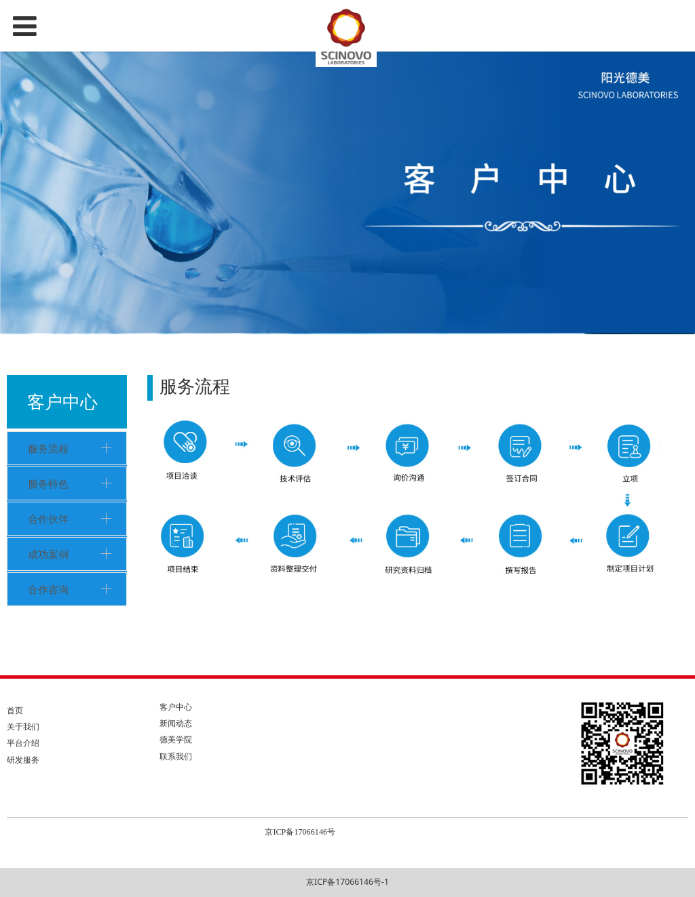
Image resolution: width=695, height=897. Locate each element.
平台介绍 (23, 743)
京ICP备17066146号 (300, 832)
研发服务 (23, 759)
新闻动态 (175, 723)
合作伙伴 (48, 518)
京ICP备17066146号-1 (347, 882)
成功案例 (48, 554)
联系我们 (175, 756)
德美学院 (175, 739)
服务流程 (48, 448)
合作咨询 (48, 589)
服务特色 (48, 483)
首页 (15, 710)
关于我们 (23, 726)
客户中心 (175, 707)
